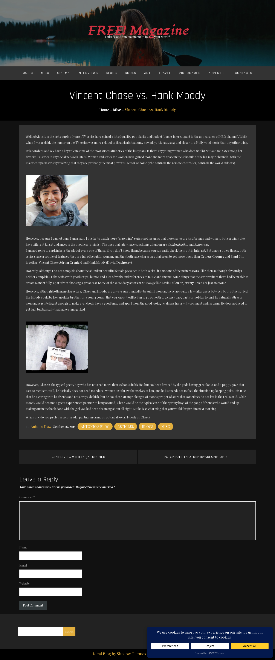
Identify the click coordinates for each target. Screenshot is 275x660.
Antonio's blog (95, 426)
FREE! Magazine (137, 30)
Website (24, 583)
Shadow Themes (131, 653)
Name (23, 547)
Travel (165, 73)
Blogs (111, 73)
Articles (126, 426)
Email (23, 565)
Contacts (243, 73)
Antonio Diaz (41, 426)
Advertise (218, 73)
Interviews (88, 73)
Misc (45, 73)
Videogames (190, 73)
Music (28, 73)
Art (147, 73)
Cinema (63, 73)
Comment (27, 497)
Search (69, 631)
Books (130, 73)
